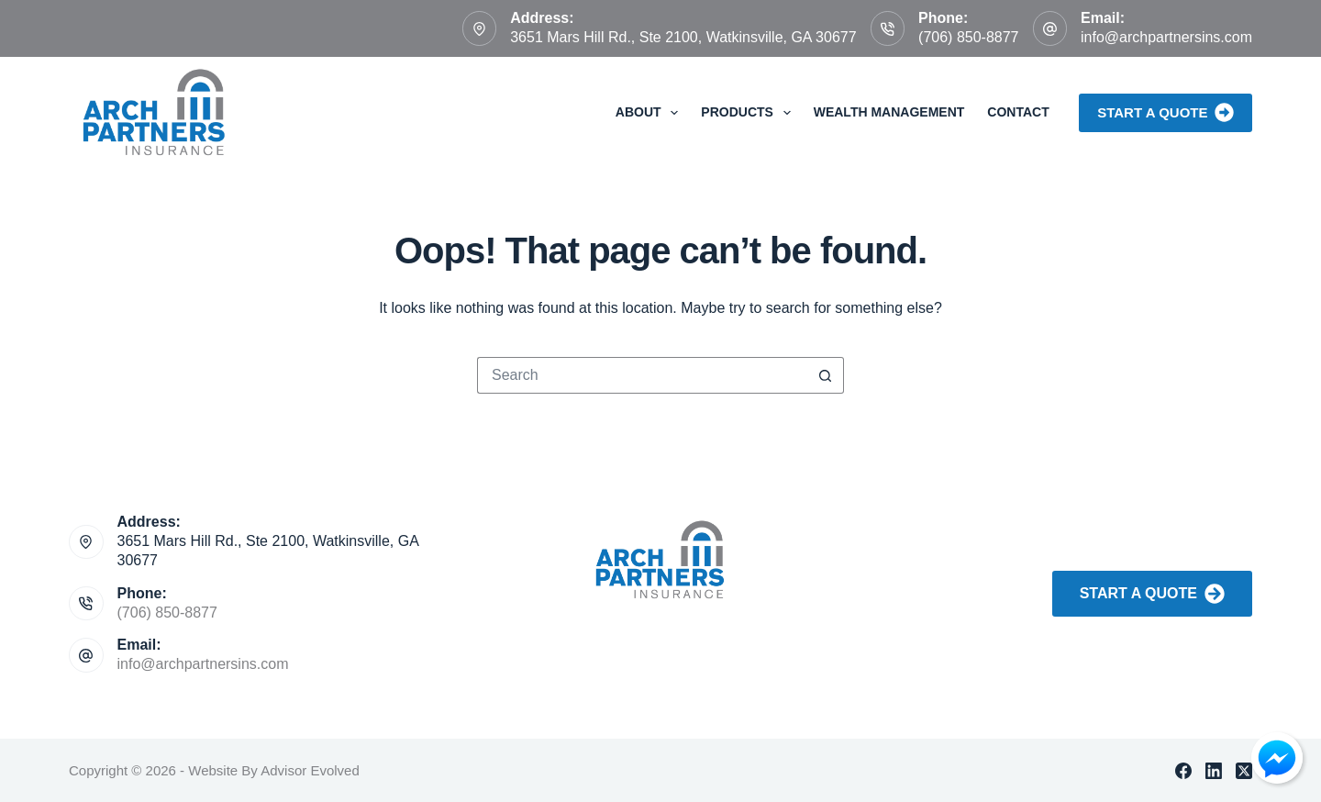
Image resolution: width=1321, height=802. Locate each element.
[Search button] (825, 375)
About (651, 113)
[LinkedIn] (1213, 771)
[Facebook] (1183, 771)
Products (749, 113)
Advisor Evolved (310, 770)
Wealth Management (889, 112)
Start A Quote (1152, 594)
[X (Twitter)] (1244, 771)
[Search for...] (642, 375)
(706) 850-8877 (968, 37)
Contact (1018, 112)
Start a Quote (1165, 112)
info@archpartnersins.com (1166, 37)
